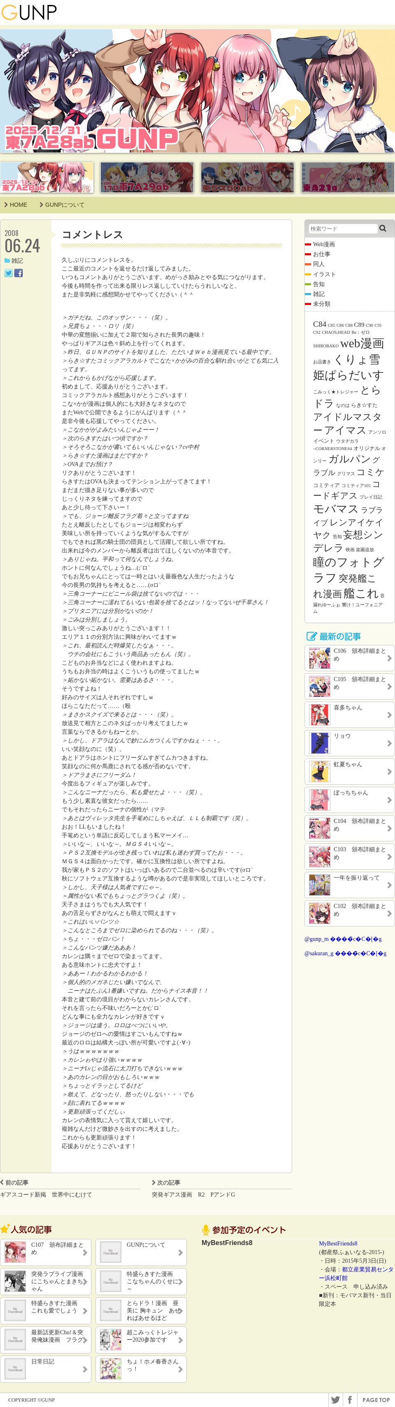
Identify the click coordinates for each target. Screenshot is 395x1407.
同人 (319, 264)
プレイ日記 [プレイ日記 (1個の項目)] (371, 497)
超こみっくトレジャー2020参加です (153, 1336)
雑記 (14, 261)
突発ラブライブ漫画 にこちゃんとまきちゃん (58, 1281)
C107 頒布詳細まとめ (57, 1248)
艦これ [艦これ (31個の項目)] (361, 593)
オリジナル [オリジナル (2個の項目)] (366, 448)
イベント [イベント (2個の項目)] (324, 441)
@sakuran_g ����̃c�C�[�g (345, 953)
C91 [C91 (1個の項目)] (378, 325)
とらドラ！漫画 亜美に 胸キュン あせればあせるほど (153, 1310)
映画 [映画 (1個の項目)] (350, 550)
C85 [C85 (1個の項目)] (331, 325)
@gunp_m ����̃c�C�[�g (343, 939)
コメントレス (92, 234)
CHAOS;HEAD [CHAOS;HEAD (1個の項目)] (336, 332)
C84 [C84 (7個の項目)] (319, 324)
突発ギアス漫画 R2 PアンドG (193, 1195)
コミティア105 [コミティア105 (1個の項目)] (356, 485)
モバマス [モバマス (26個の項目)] (336, 509)
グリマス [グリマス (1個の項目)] (346, 473)
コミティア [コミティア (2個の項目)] (326, 485)
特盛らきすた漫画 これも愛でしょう (57, 1307)
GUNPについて (62, 204)
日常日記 (42, 1361)
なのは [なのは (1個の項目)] (343, 405)
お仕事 (321, 254)
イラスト (324, 274)
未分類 (321, 304)
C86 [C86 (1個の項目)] (340, 325)
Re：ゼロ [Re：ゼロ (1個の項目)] (360, 332)
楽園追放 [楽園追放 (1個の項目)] (365, 550)
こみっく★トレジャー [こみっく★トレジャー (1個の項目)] (335, 392)
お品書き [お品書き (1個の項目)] (322, 362)
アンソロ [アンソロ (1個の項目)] (377, 432)
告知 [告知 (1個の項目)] (337, 536)
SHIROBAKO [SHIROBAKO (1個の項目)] (326, 346)
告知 (319, 284)
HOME (15, 204)
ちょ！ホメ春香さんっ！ (153, 1365)
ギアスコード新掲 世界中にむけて (46, 1195)
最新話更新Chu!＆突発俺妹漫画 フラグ (57, 1336)
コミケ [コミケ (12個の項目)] (370, 472)
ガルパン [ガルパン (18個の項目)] (349, 458)
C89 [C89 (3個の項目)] (359, 324)
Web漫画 (324, 244)
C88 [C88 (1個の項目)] (349, 325)
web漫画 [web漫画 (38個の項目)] (362, 343)
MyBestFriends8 (338, 1244)
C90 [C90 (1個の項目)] (369, 325)
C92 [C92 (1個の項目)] (317, 332)
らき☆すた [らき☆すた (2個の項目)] (364, 405)
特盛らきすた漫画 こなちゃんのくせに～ (153, 1281)
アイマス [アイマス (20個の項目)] (345, 430)
